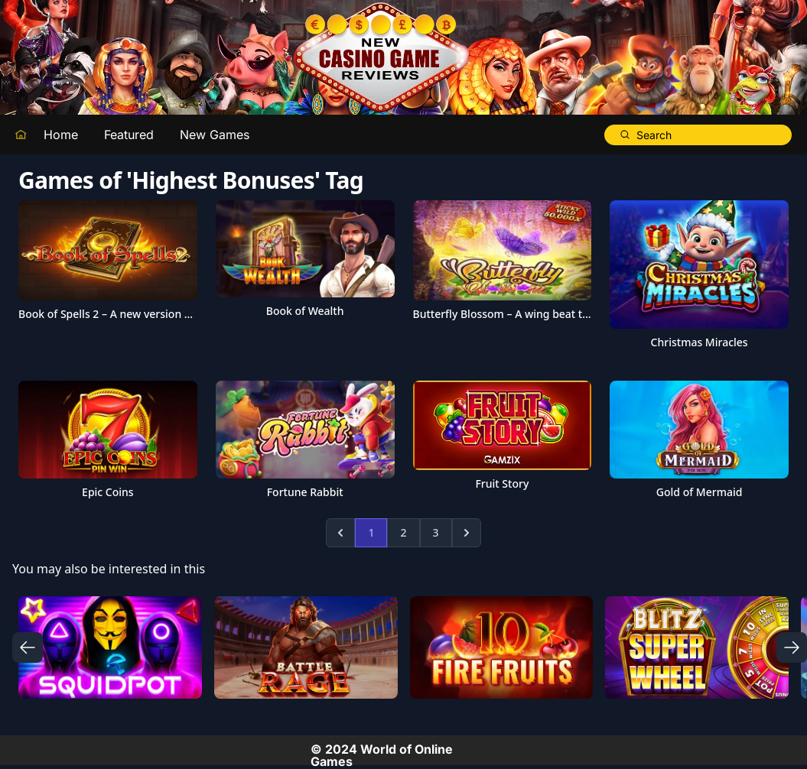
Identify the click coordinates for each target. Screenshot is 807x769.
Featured (129, 134)
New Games (214, 134)
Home (61, 134)
